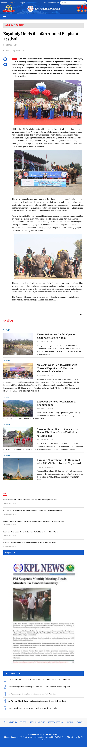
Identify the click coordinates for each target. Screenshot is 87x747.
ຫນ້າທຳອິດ (9, 25)
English (13, 3)
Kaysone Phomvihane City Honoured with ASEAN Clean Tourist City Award (59, 461)
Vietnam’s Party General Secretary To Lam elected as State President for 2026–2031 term (39, 687)
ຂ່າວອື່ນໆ (8, 320)
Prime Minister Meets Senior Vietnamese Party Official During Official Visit (30, 500)
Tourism (20, 25)
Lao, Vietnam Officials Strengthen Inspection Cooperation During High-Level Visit (37, 701)
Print (16, 51)
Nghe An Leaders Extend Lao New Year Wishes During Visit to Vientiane (33, 708)
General (23, 722)
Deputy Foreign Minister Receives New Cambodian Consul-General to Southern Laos (33, 521)
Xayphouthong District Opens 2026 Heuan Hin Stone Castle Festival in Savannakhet (57, 432)
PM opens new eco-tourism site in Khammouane (56, 403)
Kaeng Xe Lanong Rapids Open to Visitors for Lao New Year (56, 336)
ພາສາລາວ (3, 3)
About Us (13, 722)
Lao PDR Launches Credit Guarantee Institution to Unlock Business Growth (30, 542)
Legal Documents (37, 722)
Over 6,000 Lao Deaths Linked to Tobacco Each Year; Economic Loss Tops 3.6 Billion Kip (39, 679)
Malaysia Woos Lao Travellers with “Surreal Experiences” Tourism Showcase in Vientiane (57, 368)
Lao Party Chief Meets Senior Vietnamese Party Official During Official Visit (30, 532)
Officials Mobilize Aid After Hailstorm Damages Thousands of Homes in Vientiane (32, 510)
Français (22, 3)
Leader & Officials (55, 722)
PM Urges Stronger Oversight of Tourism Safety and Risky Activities (32, 694)
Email (7, 51)
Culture (70, 722)
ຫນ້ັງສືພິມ (10, 552)
